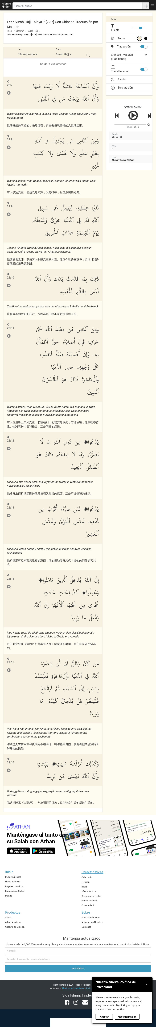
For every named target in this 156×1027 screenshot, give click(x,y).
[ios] (18, 850)
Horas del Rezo (12, 881)
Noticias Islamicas (90, 917)
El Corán (20, 31)
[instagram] (76, 1004)
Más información (127, 1016)
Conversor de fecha (91, 896)
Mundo (8, 895)
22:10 (10, 277)
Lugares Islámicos (14, 886)
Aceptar (104, 1016)
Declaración (122, 87)
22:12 (10, 440)
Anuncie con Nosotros (92, 922)
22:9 (10, 206)
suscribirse (78, 968)
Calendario (86, 877)
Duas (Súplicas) (13, 877)
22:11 (10, 328)
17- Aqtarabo (26, 54)
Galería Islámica (89, 900)
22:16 (10, 762)
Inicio (9, 31)
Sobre (85, 912)
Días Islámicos (88, 891)
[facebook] (67, 1004)
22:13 (10, 507)
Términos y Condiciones (73, 988)
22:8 (10, 139)
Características (92, 872)
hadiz (84, 886)
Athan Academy (13, 922)
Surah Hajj (33, 31)
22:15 (10, 662)
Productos (12, 912)
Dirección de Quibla (14, 891)
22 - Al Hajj (117, 137)
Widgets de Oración (14, 927)
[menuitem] (28, 52)
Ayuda (118, 79)
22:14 (10, 578)
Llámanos (86, 927)
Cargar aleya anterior (53, 64)
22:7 (10, 85)
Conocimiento (88, 905)
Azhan (8, 917)
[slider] (140, 28)
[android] (43, 850)
